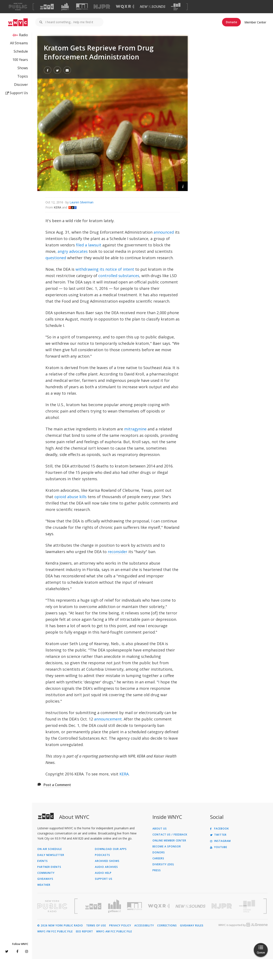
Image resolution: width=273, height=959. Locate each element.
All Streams (19, 43)
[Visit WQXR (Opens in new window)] (125, 7)
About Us (159, 828)
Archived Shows (107, 861)
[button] (183, 186)
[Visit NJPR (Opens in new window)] (102, 6)
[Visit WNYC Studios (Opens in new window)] (82, 6)
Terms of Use (96, 925)
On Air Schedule (49, 849)
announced (164, 232)
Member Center (255, 22)
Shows (22, 68)
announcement (108, 719)
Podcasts (102, 855)
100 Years (20, 59)
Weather (43, 885)
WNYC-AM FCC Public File (114, 931)
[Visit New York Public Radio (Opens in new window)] (52, 906)
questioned (55, 257)
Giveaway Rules (191, 925)
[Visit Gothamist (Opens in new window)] (65, 6)
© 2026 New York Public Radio (60, 925)
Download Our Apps (111, 849)
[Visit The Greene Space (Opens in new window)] (175, 6)
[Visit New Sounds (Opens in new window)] (152, 6)
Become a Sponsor (166, 846)
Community (46, 873)
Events (42, 861)
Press (156, 870)
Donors (158, 852)
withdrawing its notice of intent (105, 269)
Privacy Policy (120, 925)
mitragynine (135, 428)
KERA (124, 773)
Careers (158, 858)
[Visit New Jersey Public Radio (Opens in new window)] (222, 906)
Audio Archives (106, 867)
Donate (231, 22)
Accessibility (144, 925)
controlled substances (118, 275)
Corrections (167, 925)
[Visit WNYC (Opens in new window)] (47, 6)
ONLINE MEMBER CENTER (169, 840)
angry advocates (73, 251)
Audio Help (103, 873)
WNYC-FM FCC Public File (55, 931)
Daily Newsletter (50, 855)
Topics (22, 76)
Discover (21, 84)
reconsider (117, 551)
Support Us (16, 93)
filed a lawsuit (88, 244)
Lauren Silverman (81, 202)
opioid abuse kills (70, 496)
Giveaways (45, 879)
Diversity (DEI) (163, 864)
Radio (23, 35)
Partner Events (49, 867)
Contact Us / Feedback (169, 834)
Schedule (21, 51)
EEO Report (84, 931)
